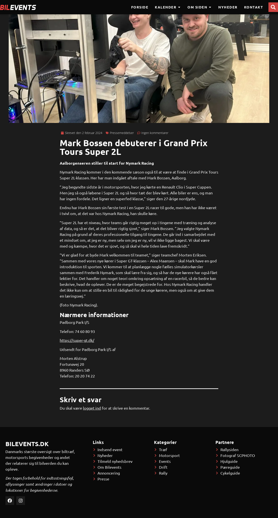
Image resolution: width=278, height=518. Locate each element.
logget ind (92, 408)
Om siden (199, 7)
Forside (140, 7)
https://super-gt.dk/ (77, 340)
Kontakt (253, 7)
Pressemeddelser (122, 133)
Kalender (168, 7)
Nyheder (228, 7)
